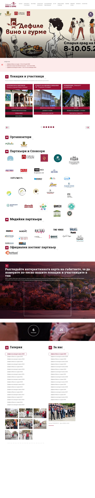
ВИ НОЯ (76, 151)
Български (84, 3)
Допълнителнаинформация (48, 4)
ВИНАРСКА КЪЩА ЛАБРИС (47, 151)
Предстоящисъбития (61, 4)
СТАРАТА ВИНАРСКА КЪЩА (19, 153)
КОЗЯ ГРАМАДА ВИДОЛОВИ (18, 151)
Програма (33, 3)
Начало (20, 3)
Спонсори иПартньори (40, 4)
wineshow (55, 423)
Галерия (67, 3)
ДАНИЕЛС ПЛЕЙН (47, 153)
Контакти (78, 3)
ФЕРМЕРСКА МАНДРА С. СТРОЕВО (76, 153)
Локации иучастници (26, 4)
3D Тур (54, 3)
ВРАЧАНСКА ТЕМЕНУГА (76, 156)
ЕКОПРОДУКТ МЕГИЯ (47, 156)
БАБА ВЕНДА (18, 159)
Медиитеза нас (73, 4)
